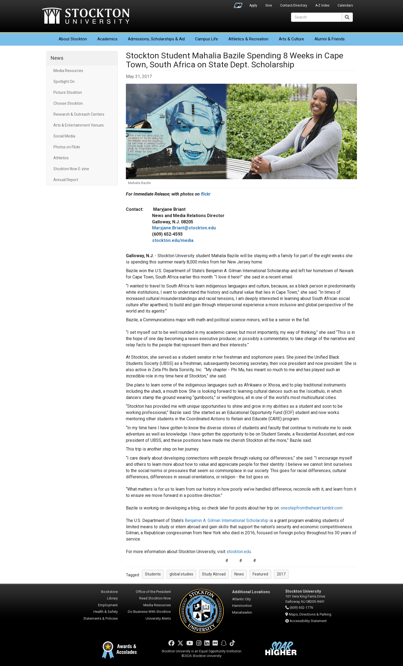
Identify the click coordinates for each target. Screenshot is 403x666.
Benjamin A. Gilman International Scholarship (227, 520)
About (73, 39)
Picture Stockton (67, 92)
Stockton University (85, 16)
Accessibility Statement (308, 621)
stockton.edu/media (172, 240)
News (57, 58)
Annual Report (65, 180)
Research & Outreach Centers (78, 114)
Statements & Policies (100, 618)
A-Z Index (322, 5)
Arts (291, 39)
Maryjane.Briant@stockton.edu (184, 227)
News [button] (239, 574)
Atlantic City (241, 599)
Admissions (156, 39)
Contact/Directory (293, 5)
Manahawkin (242, 612)
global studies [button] (181, 574)
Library (112, 598)
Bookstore (109, 592)
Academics (107, 39)
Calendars (345, 5)
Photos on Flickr (66, 147)
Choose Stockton (68, 103)
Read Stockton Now (155, 598)
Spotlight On (64, 81)
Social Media (64, 136)
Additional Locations (251, 592)
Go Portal (238, 4)
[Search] (316, 17)
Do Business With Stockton (149, 612)
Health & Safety (105, 612)
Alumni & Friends (329, 39)
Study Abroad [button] (214, 574)
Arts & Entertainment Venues (78, 125)
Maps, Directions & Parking (310, 614)
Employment (108, 605)
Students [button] (153, 574)
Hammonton (242, 606)
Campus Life (206, 39)
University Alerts (158, 618)
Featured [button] (260, 574)
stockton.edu (238, 551)
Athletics (248, 39)
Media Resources (68, 70)
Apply (253, 5)
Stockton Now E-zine (71, 169)
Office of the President (153, 592)
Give (268, 5)
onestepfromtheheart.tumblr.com (312, 508)
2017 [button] (281, 574)
